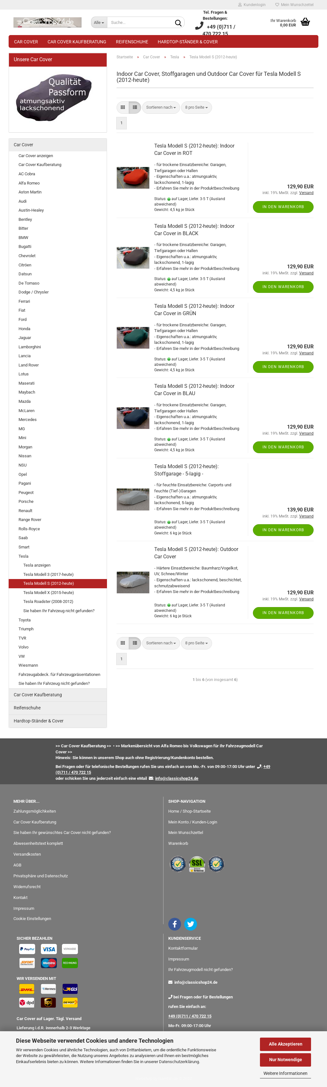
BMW (23, 237)
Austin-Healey (31, 210)
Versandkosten (27, 854)
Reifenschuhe (132, 41)
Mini (22, 437)
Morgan (25, 447)
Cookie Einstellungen (32, 918)
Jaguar (25, 337)
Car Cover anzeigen (36, 155)
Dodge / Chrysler (34, 292)
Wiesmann (28, 665)
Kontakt (20, 897)
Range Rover (30, 519)
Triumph (26, 629)
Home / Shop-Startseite (189, 811)
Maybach (27, 392)
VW (22, 656)
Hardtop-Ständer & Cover (188, 41)
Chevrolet (27, 255)
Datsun (25, 274)
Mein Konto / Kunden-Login (192, 822)
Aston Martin (30, 192)
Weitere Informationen (285, 1073)
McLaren (26, 410)
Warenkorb (178, 843)
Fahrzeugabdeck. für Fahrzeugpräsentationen (59, 674)
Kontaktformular (183, 948)
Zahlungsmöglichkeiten (34, 811)
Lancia (25, 355)
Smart (24, 547)
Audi (23, 201)
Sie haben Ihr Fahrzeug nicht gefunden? (59, 610)
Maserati (26, 383)
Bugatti (25, 246)
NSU (23, 465)
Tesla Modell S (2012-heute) (48, 583)
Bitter (23, 228)
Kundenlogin (252, 5)
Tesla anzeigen (36, 565)
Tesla (23, 556)
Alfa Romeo (29, 183)
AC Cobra (27, 173)
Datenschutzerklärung (179, 1061)
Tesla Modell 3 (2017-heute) (48, 574)
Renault (25, 510)
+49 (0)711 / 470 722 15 (189, 1016)
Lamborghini (30, 346)
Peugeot (26, 492)
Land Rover (29, 365)
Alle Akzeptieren (285, 1044)
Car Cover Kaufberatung (77, 41)
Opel (23, 474)
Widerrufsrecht (27, 886)
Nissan (25, 455)
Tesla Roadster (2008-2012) (48, 601)
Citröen (25, 265)
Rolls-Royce (29, 528)
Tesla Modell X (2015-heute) (48, 592)
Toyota (25, 620)
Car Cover (26, 41)
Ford (23, 319)
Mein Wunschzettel (294, 5)
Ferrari (24, 301)
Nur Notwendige (285, 1059)
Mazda (25, 401)
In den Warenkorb (283, 207)
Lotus (24, 374)
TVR (22, 638)
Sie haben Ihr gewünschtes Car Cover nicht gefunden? (62, 832)
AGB (17, 865)
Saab (23, 537)
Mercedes (28, 419)
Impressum (23, 908)
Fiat (22, 310)
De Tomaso (29, 283)
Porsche (26, 501)
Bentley (25, 219)
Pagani (25, 483)
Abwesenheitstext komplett (38, 843)
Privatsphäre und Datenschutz (40, 875)
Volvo (23, 647)
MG (22, 428)
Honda (24, 328)
